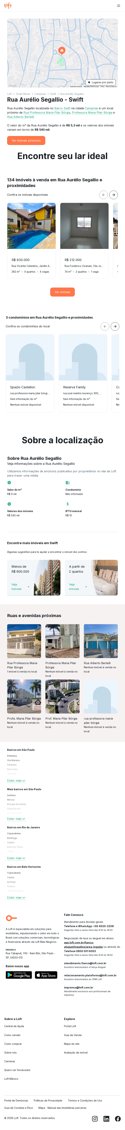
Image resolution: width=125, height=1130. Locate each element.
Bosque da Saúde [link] (16, 804)
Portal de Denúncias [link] (16, 1100)
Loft (9, 93)
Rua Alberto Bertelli (20, 117)
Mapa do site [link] (71, 1043)
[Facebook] (118, 1119)
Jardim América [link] (15, 890)
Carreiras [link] (9, 1061)
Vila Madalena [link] (14, 813)
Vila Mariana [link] (13, 760)
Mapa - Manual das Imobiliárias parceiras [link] (62, 1107)
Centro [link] (10, 842)
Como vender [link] (12, 1035)
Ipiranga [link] (11, 882)
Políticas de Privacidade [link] (48, 1100)
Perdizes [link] (12, 764)
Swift (53, 93)
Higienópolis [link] (14, 808)
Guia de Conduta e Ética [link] (18, 1107)
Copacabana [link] (14, 833)
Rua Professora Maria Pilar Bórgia (46, 112)
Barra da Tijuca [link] (15, 847)
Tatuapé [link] (11, 773)
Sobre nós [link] (10, 1052)
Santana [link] (11, 795)
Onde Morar (23, 93)
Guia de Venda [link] (73, 1035)
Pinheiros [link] (12, 756)
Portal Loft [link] (70, 1026)
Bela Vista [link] (12, 769)
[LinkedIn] (106, 1119)
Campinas (40, 93)
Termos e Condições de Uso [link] (85, 1100)
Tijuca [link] (10, 851)
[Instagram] (95, 1119)
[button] (62, 53)
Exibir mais (16, 780)
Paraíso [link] (11, 886)
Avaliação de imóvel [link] (76, 1052)
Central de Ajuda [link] (14, 1026)
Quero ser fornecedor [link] (17, 1070)
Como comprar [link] (13, 1043)
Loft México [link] (11, 1078)
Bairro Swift (62, 108)
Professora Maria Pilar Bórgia (92, 112)
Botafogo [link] (12, 838)
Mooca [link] (10, 799)
